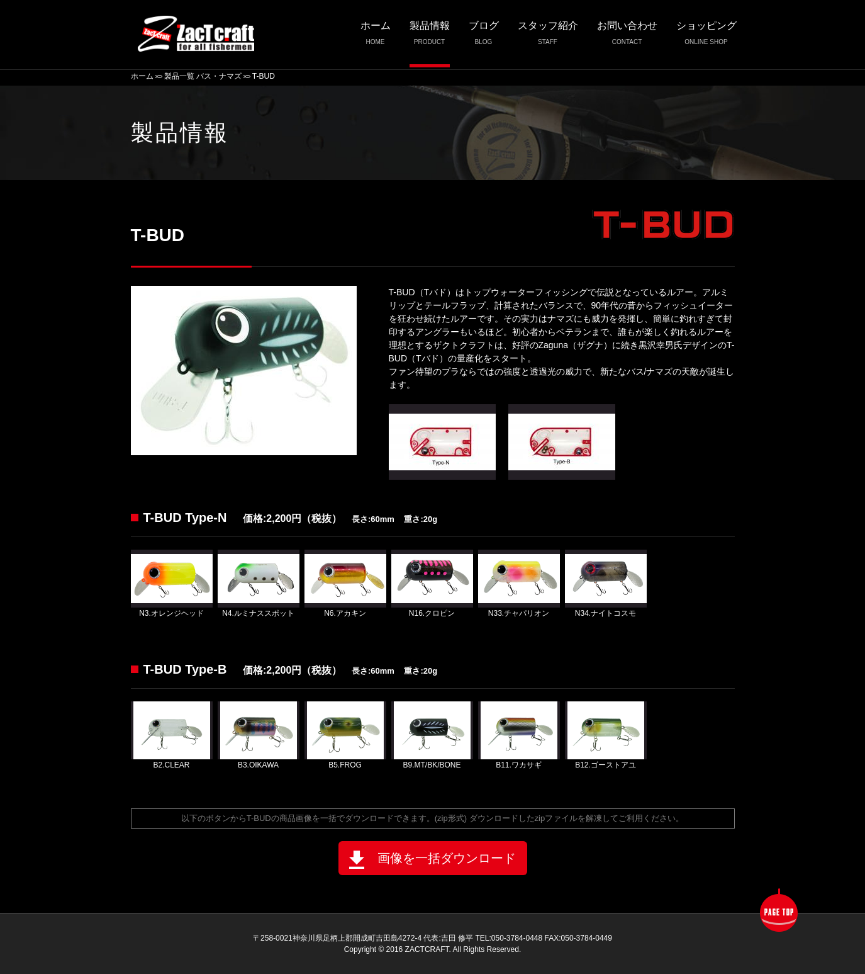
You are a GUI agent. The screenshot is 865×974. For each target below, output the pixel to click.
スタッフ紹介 (548, 36)
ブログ (484, 36)
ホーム (375, 36)
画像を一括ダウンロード (432, 860)
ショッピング (706, 36)
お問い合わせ (627, 36)
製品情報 (430, 36)
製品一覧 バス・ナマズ (203, 76)
